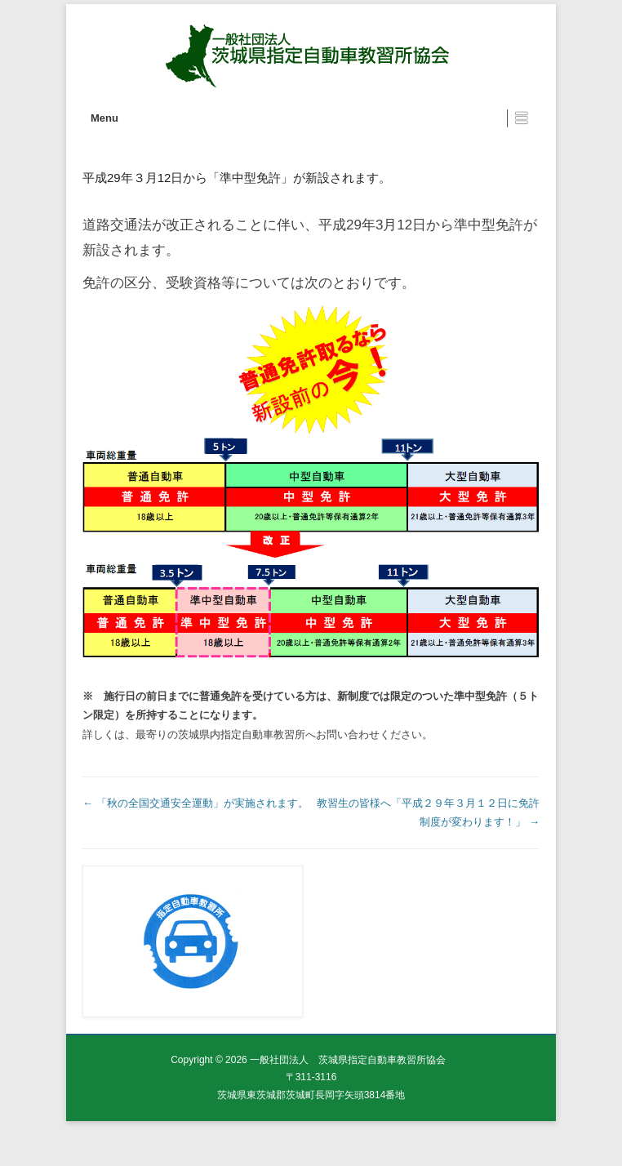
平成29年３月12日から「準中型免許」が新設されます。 (236, 178)
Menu (104, 118)
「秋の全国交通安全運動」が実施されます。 (195, 803)
